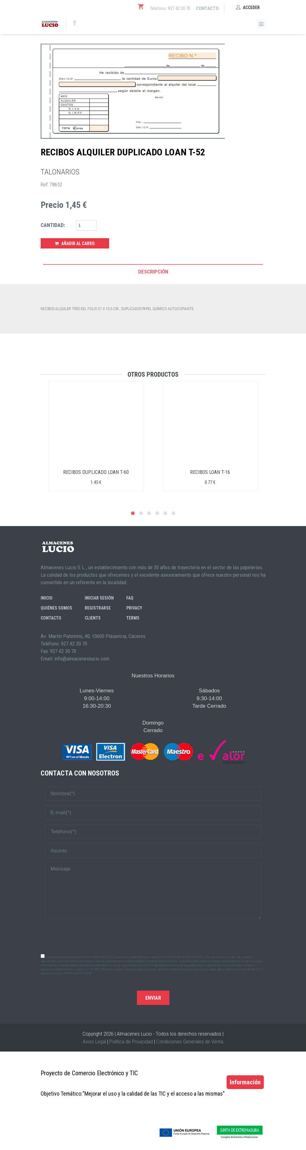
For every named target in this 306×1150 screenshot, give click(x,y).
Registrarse (98, 607)
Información (245, 1082)
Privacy (134, 607)
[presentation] (153, 936)
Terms (132, 617)
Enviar (153, 998)
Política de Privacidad (131, 1041)
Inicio (47, 597)
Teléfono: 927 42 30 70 (170, 8)
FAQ (129, 597)
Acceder (248, 7)
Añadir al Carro (75, 243)
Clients (93, 617)
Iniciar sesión (99, 597)
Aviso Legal (94, 1041)
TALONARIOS (60, 172)
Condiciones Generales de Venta (189, 1041)
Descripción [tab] (153, 272)
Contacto (207, 8)
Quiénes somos (56, 607)
